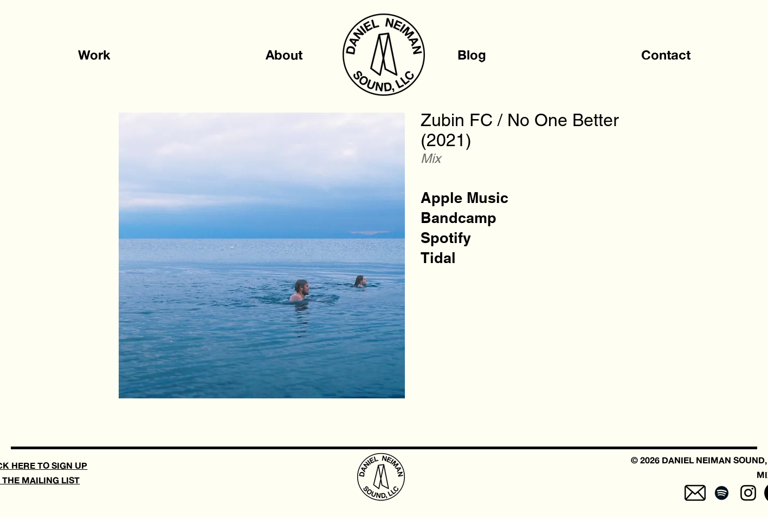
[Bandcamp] (458, 218)
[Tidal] (438, 258)
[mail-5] (695, 492)
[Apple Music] (464, 198)
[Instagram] (748, 492)
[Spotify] (446, 238)
